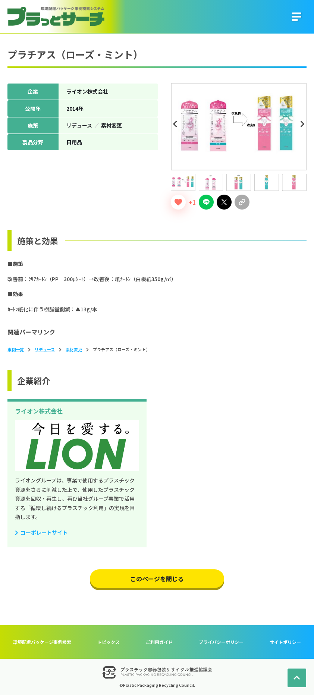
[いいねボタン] (178, 202)
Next (304, 124)
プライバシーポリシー (221, 642)
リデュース (45, 349)
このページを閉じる (157, 578)
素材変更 (74, 349)
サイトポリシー (285, 642)
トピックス (108, 642)
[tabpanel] (239, 126)
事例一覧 (15, 349)
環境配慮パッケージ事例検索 (42, 642)
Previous (176, 124)
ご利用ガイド (159, 642)
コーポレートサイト (44, 532)
